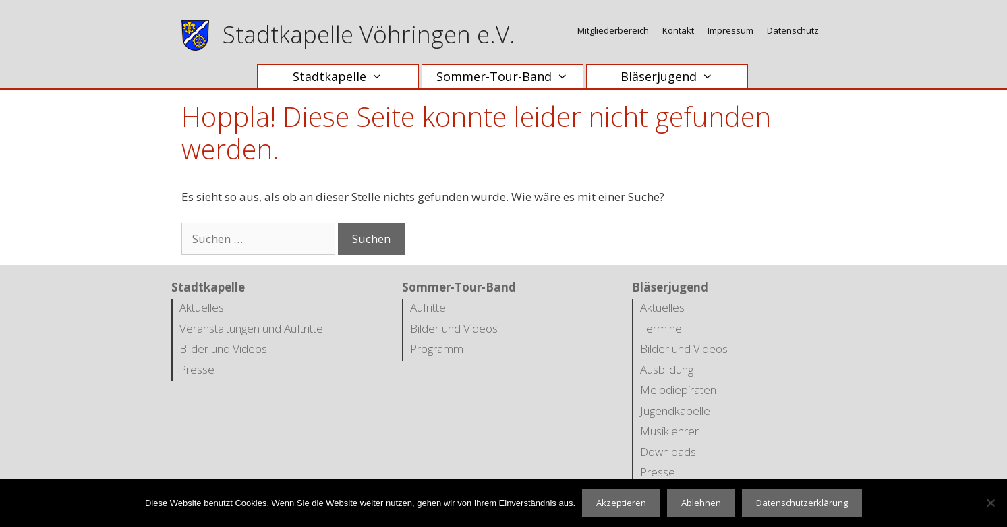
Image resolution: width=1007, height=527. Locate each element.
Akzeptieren (621, 503)
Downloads (668, 452)
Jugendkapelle (675, 410)
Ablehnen (701, 503)
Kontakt (678, 30)
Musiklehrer (669, 431)
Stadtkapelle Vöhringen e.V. (369, 34)
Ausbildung (666, 369)
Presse (196, 369)
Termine (661, 328)
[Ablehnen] (990, 502)
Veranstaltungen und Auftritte (251, 328)
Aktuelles (201, 307)
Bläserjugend (673, 76)
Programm (436, 348)
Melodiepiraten (678, 389)
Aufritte (428, 307)
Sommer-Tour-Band (508, 76)
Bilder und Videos (223, 348)
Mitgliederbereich (613, 30)
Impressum (730, 30)
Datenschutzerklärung (802, 503)
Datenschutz (793, 30)
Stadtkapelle (344, 76)
